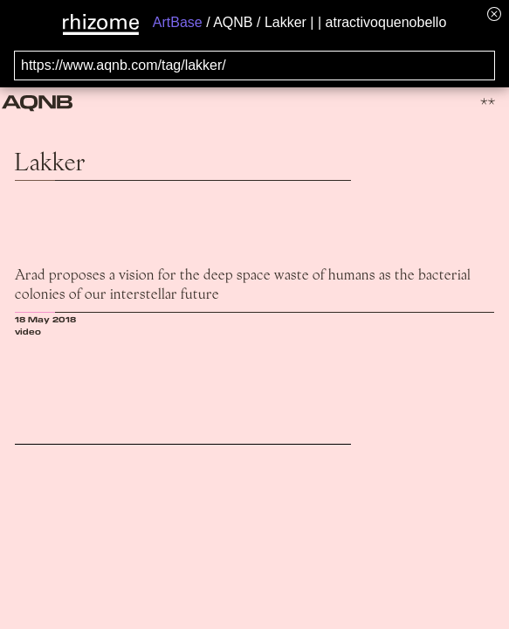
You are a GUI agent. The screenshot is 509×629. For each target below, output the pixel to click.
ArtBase (178, 22)
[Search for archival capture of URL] (254, 65)
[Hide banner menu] (494, 13)
